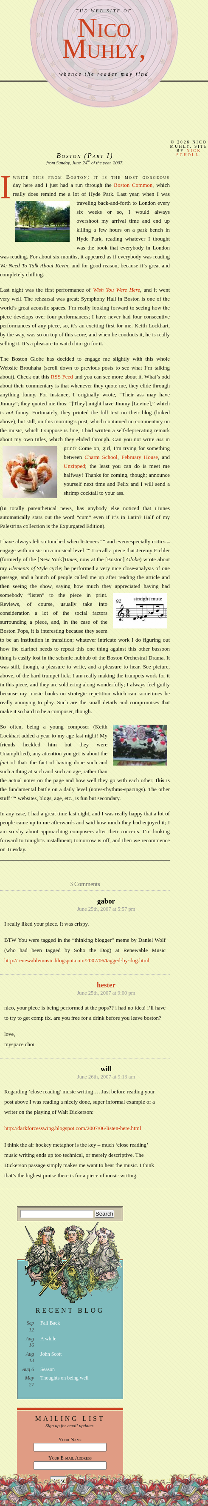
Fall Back (50, 1323)
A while (48, 1339)
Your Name (70, 1440)
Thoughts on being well (64, 1378)
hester (106, 985)
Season (47, 1369)
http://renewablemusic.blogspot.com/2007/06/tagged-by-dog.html (76, 960)
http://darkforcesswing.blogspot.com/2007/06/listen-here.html (72, 1128)
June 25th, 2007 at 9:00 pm (106, 993)
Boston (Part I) (84, 155)
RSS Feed (62, 376)
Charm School (100, 457)
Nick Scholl (188, 153)
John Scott (51, 1354)
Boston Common (133, 185)
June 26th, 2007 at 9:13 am (106, 1077)
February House (139, 457)
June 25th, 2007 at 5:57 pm (106, 909)
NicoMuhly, (104, 38)
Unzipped (74, 466)
